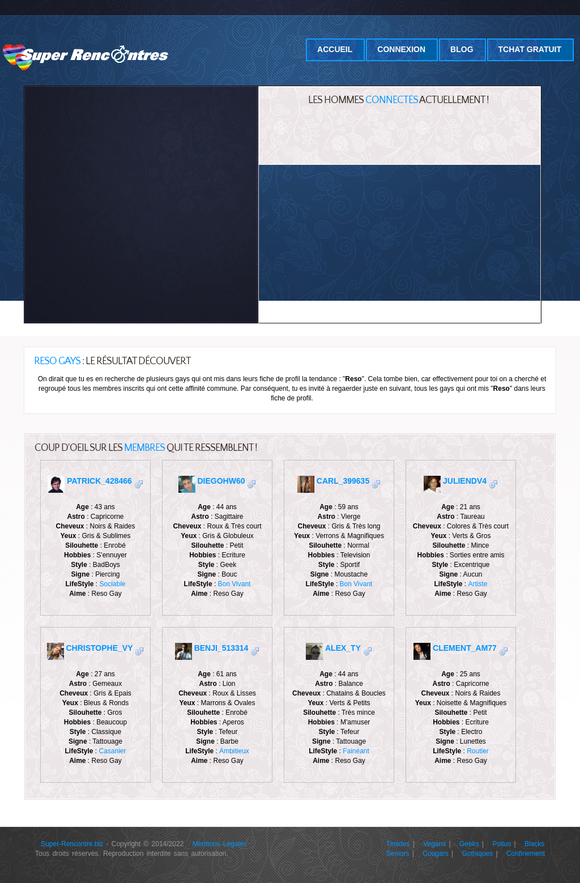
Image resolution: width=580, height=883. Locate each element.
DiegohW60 (221, 480)
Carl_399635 (343, 480)
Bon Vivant (234, 584)
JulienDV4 (465, 480)
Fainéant (356, 751)
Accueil (334, 49)
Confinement (525, 854)
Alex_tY (343, 647)
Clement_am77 (465, 647)
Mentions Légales (220, 844)
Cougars (435, 854)
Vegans (434, 844)
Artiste (478, 584)
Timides (398, 844)
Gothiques (477, 854)
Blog (461, 49)
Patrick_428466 (99, 480)
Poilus (502, 844)
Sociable (113, 584)
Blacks (534, 844)
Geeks (469, 844)
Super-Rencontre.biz (72, 844)
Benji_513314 (221, 647)
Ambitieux (234, 751)
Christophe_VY (99, 647)
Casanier (112, 751)
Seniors (398, 854)
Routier (478, 751)
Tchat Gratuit (529, 49)
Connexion (401, 49)
